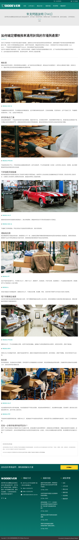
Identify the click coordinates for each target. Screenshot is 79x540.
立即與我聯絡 (42, 452)
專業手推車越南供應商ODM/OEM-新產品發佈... (48, 524)
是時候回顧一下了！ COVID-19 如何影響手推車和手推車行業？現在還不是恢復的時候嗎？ (49, 505)
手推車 (25, 452)
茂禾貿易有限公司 (14, 537)
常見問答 (55, 6)
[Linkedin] (5, 498)
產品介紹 (40, 6)
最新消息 (48, 6)
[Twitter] (3, 498)
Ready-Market (74, 538)
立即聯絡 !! (69, 467)
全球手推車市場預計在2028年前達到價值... (49, 494)
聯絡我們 (63, 6)
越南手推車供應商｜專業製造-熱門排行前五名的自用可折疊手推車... (49, 484)
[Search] (63, 1)
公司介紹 (32, 6)
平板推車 (33, 452)
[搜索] (54, 1)
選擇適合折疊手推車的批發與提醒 (49, 515)
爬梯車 (36, 452)
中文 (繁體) (75, 1)
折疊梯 (29, 452)
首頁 (25, 6)
